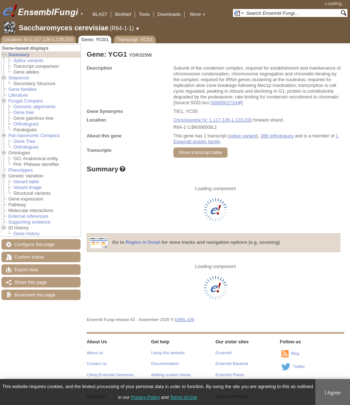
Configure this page (34, 244)
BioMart (123, 14)
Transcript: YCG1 (135, 39)
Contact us (97, 363)
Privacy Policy (145, 397)
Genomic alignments (34, 106)
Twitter (299, 366)
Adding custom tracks (171, 375)
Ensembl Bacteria (232, 363)
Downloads (169, 14)
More (197, 14)
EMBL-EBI (184, 319)
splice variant (242, 135)
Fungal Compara (25, 101)
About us (95, 353)
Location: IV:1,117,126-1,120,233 (38, 39)
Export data (26, 269)
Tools (144, 14)
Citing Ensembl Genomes (110, 375)
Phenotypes (20, 170)
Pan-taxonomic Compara (34, 135)
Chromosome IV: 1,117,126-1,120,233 (212, 120)
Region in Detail (143, 242)
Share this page (30, 282)
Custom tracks (29, 257)
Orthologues (26, 124)
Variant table (26, 181)
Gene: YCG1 (95, 39)
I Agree (333, 393)
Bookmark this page (34, 295)
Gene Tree (24, 141)
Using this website (168, 353)
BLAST (99, 14)
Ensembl (224, 353)
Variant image (27, 187)
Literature (18, 95)
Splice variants (28, 60)
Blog (295, 353)
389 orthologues (277, 135)
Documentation (165, 363)
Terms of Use (183, 397)
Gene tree (23, 112)
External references (28, 216)
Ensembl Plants (230, 375)
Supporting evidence (29, 222)
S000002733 (224, 102)
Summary (18, 54)
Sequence (18, 77)
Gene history (26, 233)
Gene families (22, 89)
